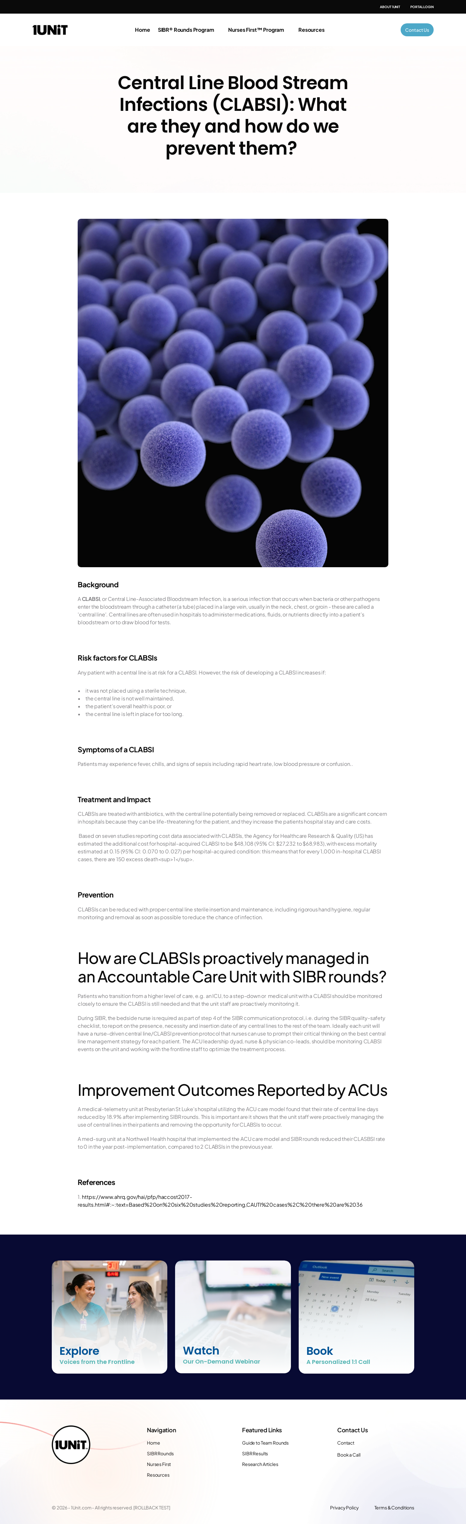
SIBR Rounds (160, 1453)
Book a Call (348, 1455)
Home (142, 29)
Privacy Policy (344, 1507)
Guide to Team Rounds (265, 1443)
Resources (158, 1475)
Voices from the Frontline (97, 1362)
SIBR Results (255, 1453)
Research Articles (260, 1464)
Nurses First (159, 1464)
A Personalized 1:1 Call (338, 1362)
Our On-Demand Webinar (221, 1361)
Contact (345, 1443)
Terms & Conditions (394, 1507)
